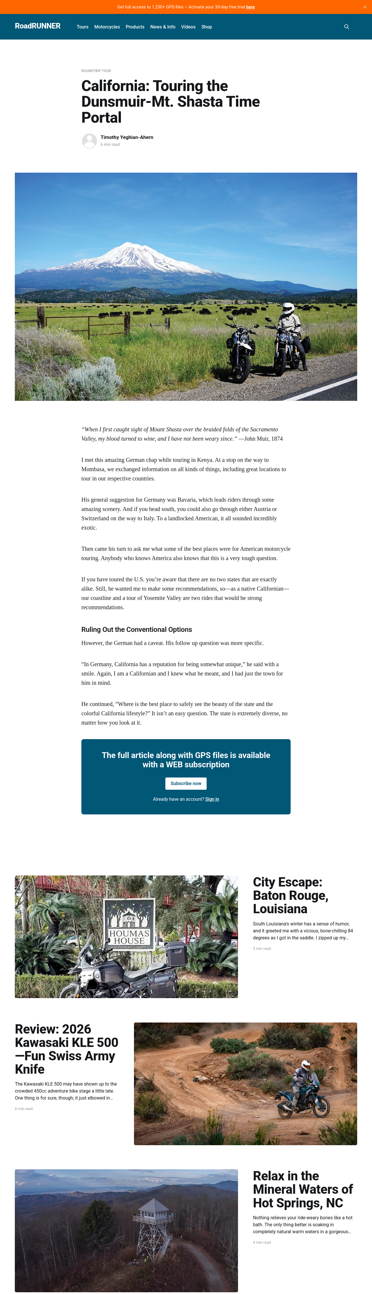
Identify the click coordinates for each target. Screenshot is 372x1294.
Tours (83, 27)
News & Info (162, 27)
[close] (365, 7)
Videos (188, 27)
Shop (206, 27)
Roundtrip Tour (96, 71)
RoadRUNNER (37, 26)
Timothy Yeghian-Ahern (127, 137)
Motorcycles (107, 27)
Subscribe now (186, 783)
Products (135, 27)
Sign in (212, 799)
